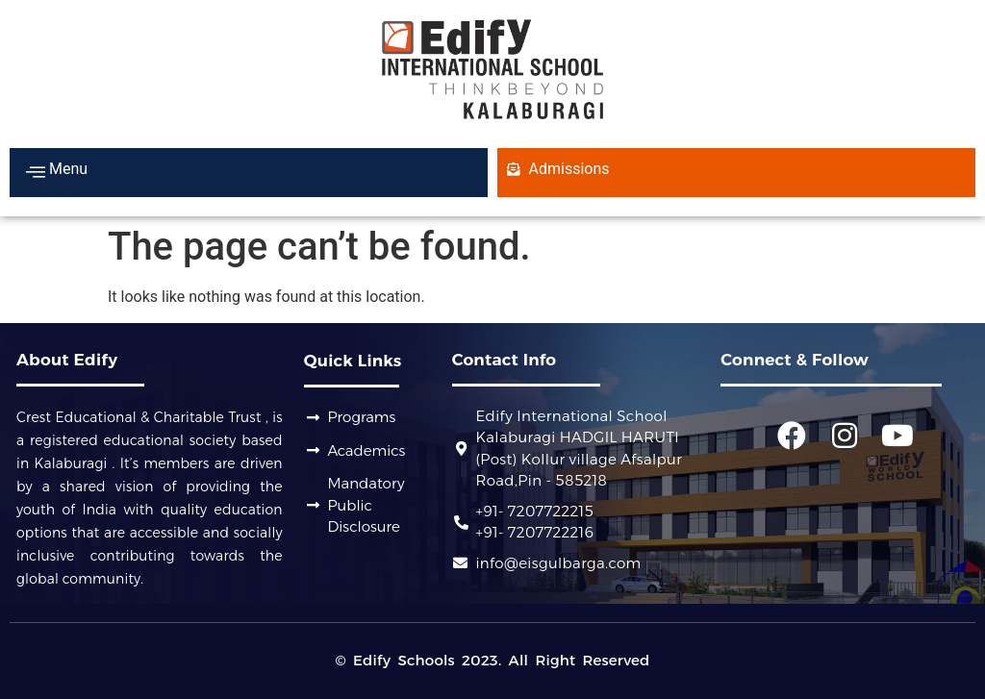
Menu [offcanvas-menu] (57, 171)
